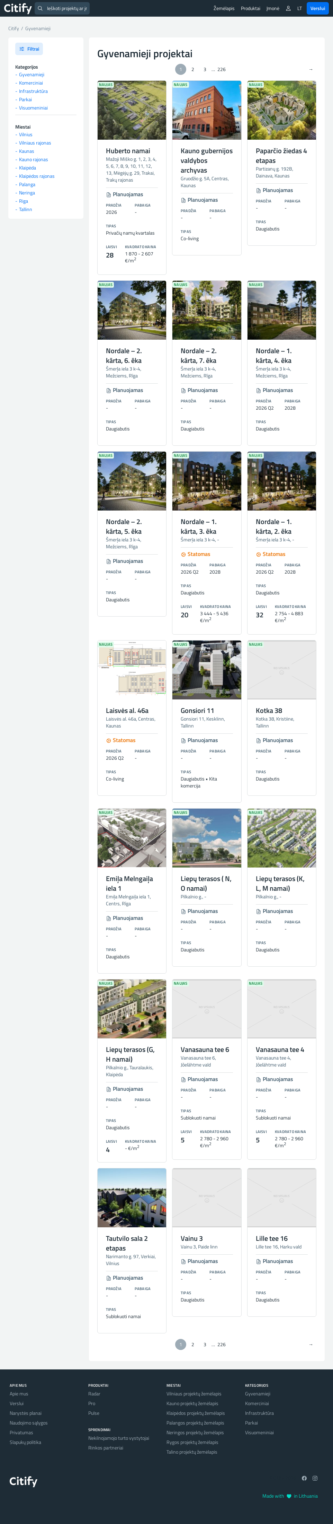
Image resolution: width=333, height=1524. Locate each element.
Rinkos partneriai (105, 1447)
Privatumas (21, 1432)
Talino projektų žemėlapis (191, 1451)
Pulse (93, 1413)
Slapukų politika (25, 1442)
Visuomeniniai (33, 107)
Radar (94, 1393)
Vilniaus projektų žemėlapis (194, 1393)
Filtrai (29, 48)
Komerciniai (31, 82)
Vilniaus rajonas (35, 142)
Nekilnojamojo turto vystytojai (118, 1438)
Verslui (317, 8)
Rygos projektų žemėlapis (192, 1442)
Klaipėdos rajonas (37, 176)
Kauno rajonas (33, 159)
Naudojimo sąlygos (29, 1422)
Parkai (25, 99)
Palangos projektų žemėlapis (195, 1422)
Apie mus (19, 1393)
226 (221, 69)
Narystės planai (26, 1413)
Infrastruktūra (33, 91)
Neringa (27, 192)
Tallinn (25, 209)
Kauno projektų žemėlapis (192, 1403)
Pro (91, 1403)
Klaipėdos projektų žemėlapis (195, 1413)
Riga (23, 200)
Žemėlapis (224, 8)
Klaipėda (27, 167)
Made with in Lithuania (290, 1495)
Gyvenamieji (31, 74)
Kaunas (26, 151)
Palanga (27, 184)
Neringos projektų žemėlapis (195, 1432)
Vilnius (26, 134)
